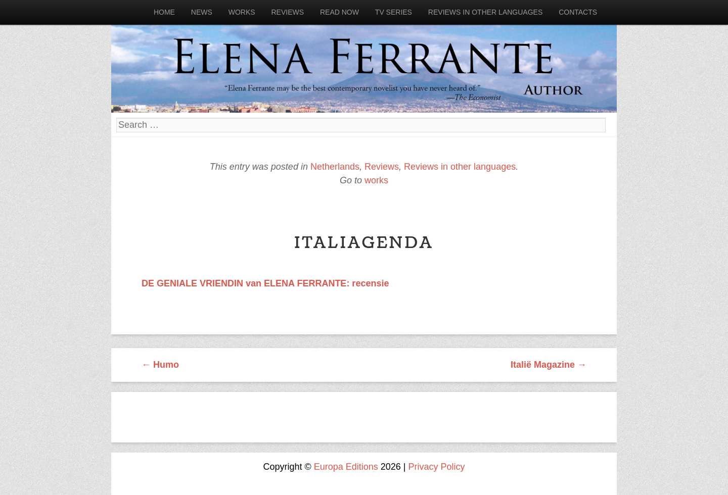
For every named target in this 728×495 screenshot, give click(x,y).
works (376, 180)
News (201, 12)
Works (242, 12)
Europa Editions (346, 467)
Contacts (578, 12)
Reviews (287, 12)
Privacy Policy (436, 467)
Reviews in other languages (485, 12)
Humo (160, 365)
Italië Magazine (548, 365)
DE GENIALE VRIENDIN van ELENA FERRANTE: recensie (265, 283)
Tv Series (393, 12)
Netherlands (334, 167)
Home (164, 12)
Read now (339, 12)
